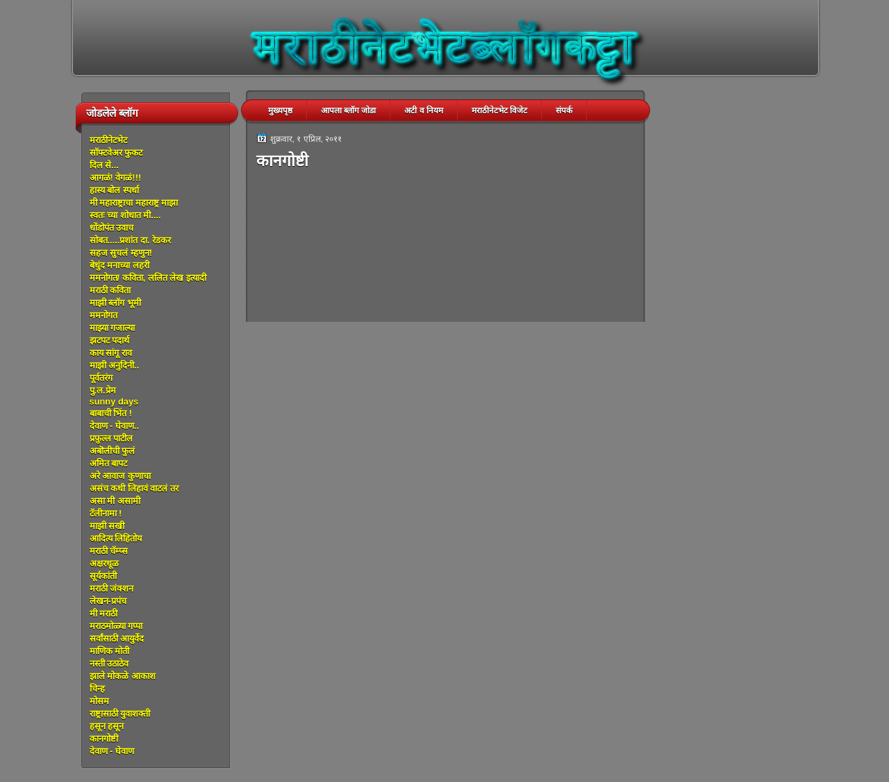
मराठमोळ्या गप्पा (116, 626)
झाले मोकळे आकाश (123, 676)
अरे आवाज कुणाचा (120, 476)
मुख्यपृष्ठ (280, 110)
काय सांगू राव (111, 353)
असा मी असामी (115, 501)
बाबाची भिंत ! (111, 413)
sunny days (114, 401)
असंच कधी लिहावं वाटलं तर (134, 488)
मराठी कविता (110, 290)
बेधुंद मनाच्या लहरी (119, 265)
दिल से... (104, 165)
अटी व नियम (423, 110)
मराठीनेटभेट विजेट (499, 110)
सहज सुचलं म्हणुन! (121, 252)
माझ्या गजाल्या (112, 328)
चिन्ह (97, 688)
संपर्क (564, 110)
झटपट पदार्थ (110, 340)
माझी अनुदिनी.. (115, 365)
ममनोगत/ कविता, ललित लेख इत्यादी (148, 277)
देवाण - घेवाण (112, 751)
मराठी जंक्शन (112, 588)
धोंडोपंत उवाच (112, 227)
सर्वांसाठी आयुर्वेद (117, 638)
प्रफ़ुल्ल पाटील (111, 438)
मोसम (99, 701)
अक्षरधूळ (104, 563)
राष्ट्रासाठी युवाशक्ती (120, 713)
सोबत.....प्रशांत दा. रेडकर (131, 240)
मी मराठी (104, 613)
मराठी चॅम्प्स (109, 551)
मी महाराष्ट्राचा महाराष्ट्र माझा (134, 202)
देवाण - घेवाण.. (115, 426)
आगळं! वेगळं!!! (116, 177)
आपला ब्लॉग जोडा (348, 110)
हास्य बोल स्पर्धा (114, 190)
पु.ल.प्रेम (103, 390)
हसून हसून (107, 726)
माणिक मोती (110, 651)
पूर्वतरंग (101, 378)
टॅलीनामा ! (106, 513)
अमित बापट (109, 463)
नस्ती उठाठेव (109, 663)
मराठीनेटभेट (108, 140)
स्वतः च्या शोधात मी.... (125, 215)
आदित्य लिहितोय (116, 538)
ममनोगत (103, 315)
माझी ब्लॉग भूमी (115, 303)
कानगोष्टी (104, 738)
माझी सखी (107, 526)
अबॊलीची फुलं (112, 451)
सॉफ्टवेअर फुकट (116, 152)
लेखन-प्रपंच (108, 601)
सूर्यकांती (103, 576)
